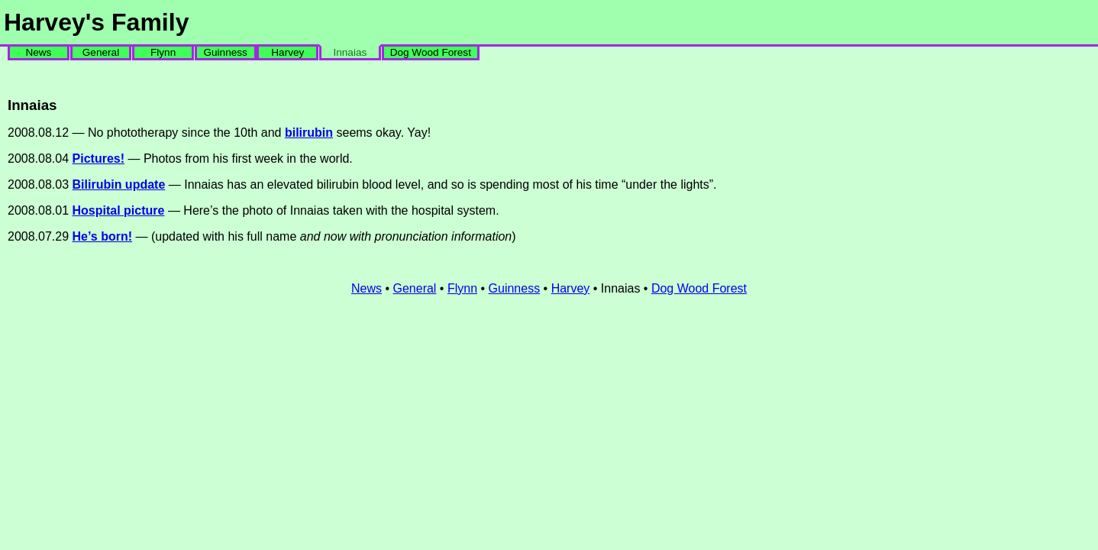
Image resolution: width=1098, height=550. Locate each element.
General (100, 52)
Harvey (287, 52)
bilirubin (309, 132)
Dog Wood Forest (430, 52)
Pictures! (98, 158)
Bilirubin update (119, 184)
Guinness (225, 52)
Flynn (163, 52)
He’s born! (103, 236)
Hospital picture (119, 210)
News (38, 52)
